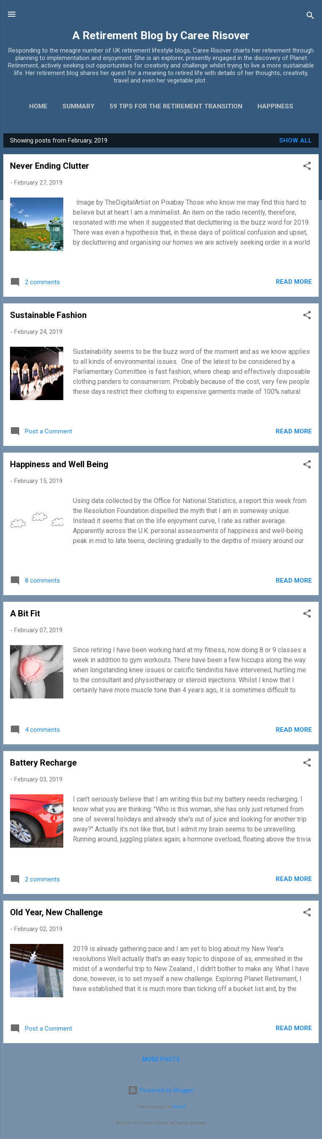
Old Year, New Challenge (56, 912)
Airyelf (179, 1106)
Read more (294, 281)
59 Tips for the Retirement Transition (176, 106)
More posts (161, 1059)
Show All (295, 140)
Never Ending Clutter (49, 166)
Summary (78, 106)
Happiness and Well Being (59, 464)
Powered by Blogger (161, 1090)
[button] (307, 167)
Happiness (275, 106)
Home (38, 106)
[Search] (310, 17)
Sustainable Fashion (48, 315)
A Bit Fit (25, 613)
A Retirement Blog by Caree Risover (161, 35)
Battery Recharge (43, 763)
